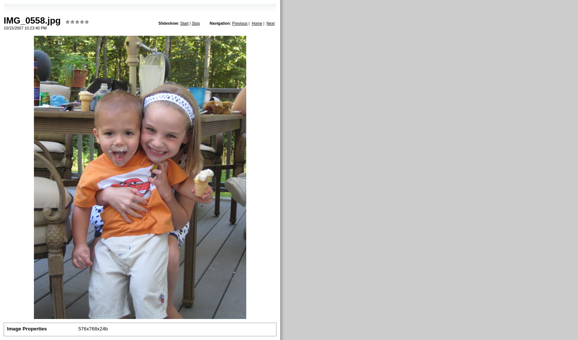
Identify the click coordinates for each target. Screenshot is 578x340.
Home (257, 23)
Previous (239, 23)
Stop (196, 23)
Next (271, 23)
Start (184, 23)
